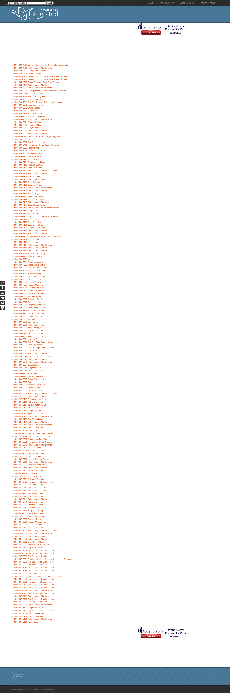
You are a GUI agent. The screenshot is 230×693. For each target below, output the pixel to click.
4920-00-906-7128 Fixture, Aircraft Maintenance (31, 173)
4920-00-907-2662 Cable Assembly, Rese (29, 465)
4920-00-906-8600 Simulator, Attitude (27, 302)
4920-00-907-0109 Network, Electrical (27, 402)
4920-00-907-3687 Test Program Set (26, 573)
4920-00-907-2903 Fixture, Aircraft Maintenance (31, 516)
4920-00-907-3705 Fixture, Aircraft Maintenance (31, 605)
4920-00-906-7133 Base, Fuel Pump (26, 185)
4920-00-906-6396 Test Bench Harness (28, 142)
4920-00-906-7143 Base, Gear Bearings (28, 196)
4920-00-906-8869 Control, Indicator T (27, 316)
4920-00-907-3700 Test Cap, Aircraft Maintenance (32, 593)
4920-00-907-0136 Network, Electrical (27, 413)
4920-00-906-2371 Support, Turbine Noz (28, 116)
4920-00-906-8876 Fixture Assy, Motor (27, 325)
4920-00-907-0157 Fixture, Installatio (27, 428)
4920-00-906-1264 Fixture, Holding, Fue (28, 96)
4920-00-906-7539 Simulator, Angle (26, 279)
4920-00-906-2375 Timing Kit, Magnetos (28, 125)
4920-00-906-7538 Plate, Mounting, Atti (28, 276)
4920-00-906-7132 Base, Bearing (25, 182)
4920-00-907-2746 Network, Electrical (27, 502)
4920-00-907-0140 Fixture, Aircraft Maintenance (31, 425)
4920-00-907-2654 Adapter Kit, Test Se (27, 450)
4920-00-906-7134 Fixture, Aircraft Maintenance (31, 188)
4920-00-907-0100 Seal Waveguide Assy (28, 399)
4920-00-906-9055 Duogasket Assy (26, 368)
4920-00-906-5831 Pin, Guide (24, 139)
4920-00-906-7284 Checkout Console (27, 262)
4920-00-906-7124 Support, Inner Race (28, 162)
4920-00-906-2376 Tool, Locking (25, 128)
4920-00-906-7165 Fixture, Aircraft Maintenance (31, 248)
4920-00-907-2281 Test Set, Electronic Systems (31, 442)
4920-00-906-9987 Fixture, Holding (26, 382)
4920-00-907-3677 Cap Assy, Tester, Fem (28, 548)
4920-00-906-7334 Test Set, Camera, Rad (29, 268)
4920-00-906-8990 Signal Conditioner (27, 333)
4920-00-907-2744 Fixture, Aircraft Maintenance (31, 499)
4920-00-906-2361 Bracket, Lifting (25, 108)
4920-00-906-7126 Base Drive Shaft (26, 168)
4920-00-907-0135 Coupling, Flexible (27, 410)
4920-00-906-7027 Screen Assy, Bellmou (28, 153)
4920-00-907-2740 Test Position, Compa (28, 488)
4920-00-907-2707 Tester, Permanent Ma (28, 470)
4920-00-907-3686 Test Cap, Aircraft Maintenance (32, 570)
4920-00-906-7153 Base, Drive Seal (26, 222)
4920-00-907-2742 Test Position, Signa (27, 493)
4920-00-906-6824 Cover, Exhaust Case (28, 151)
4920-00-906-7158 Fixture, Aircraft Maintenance (31, 230)
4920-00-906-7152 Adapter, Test (25, 219)
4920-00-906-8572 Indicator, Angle (26, 296)
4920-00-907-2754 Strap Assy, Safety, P (28, 510)
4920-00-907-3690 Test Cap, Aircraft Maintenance (32, 582)
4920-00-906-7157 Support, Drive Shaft (28, 228)
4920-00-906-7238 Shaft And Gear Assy (28, 253)
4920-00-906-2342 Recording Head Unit (28, 105)
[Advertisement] (73, 43)
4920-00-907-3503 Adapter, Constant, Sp (28, 522)
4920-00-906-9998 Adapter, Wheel (26, 388)
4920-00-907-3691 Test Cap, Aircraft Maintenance (32, 585)
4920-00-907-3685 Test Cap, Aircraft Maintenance (32, 567)
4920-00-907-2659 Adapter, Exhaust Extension (31, 459)
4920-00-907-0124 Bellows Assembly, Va (28, 405)
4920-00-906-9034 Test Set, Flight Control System (32, 348)
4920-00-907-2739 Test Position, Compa (28, 485)
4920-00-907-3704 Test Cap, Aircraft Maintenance (32, 602)
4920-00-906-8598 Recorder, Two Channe (29, 299)
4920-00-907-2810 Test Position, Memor (28, 513)
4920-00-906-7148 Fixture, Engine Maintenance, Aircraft (35, 208)
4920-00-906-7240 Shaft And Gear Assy (28, 256)
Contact (14, 679)
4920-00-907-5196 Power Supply (25, 622)
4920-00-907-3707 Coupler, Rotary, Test (28, 607)
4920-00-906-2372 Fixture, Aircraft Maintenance (31, 119)
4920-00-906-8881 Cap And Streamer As (28, 331)
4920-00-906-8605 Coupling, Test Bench (28, 305)
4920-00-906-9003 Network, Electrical (27, 336)
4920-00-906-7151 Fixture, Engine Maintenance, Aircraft (35, 216)
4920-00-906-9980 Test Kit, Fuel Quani (27, 376)
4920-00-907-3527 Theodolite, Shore (27, 527)
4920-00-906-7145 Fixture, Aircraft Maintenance (31, 202)
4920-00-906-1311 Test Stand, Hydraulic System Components (37, 102)
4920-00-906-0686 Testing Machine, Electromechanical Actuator (38, 91)
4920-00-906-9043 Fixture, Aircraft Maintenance (31, 353)
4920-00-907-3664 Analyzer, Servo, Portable (30, 545)
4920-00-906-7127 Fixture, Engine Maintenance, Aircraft (35, 171)
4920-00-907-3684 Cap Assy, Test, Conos (29, 565)
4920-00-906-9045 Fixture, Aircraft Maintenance (31, 359)
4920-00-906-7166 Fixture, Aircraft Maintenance (31, 251)
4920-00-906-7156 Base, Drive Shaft (27, 225)
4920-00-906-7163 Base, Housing (25, 242)
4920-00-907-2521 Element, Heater (26, 448)
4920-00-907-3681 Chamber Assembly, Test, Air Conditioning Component (42, 559)
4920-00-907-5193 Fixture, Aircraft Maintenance (31, 619)
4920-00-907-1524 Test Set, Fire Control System (31, 436)
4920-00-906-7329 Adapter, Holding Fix (28, 265)
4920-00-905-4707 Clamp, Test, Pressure (28, 71)
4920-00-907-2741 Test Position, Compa (28, 490)
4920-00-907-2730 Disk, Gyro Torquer (27, 476)
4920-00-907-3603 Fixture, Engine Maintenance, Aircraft (35, 530)
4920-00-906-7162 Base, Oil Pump (26, 239)
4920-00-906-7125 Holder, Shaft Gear (27, 165)
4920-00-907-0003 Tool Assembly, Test (27, 390)
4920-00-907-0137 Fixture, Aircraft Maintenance (31, 416)
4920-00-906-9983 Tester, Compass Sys (28, 379)
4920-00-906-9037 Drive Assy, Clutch (27, 350)
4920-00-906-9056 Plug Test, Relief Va (27, 370)
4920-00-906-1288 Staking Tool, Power (27, 99)
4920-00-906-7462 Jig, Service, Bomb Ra (28, 270)
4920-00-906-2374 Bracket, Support (26, 122)
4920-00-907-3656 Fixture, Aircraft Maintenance (31, 533)
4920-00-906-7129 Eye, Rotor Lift (25, 176)
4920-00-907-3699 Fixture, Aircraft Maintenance (31, 590)
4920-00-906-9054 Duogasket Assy (26, 365)
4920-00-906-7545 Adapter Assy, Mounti (28, 282)
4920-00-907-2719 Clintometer (24, 473)
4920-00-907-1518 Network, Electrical (27, 430)
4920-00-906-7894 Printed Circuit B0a (27, 288)
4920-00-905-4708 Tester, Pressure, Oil (28, 73)
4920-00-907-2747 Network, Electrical (27, 505)
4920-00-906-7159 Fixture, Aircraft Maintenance (31, 233)
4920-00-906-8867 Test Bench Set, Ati (27, 313)
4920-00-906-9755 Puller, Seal (24, 373)
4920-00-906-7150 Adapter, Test (25, 213)
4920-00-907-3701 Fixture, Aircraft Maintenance (31, 596)
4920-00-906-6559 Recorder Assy (25, 148)
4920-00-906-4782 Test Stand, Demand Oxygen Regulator (36, 136)
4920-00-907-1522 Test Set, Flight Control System (32, 433)
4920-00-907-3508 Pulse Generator (26, 525)
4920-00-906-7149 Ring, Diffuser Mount (28, 211)
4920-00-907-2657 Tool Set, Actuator (27, 456)
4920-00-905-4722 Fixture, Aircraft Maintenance (31, 88)
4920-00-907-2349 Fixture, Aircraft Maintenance (31, 445)
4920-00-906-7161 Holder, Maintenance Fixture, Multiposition (37, 236)
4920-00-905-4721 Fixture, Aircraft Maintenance (31, 85)
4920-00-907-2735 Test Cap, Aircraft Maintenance (32, 482)
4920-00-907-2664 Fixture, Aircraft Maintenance (31, 468)
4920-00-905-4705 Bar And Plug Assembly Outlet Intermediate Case (40, 65)
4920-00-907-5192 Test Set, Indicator (27, 616)
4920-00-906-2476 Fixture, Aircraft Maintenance (31, 131)
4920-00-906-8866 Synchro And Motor (27, 310)
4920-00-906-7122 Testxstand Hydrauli (27, 156)
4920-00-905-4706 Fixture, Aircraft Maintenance (31, 68)
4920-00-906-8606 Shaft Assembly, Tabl (28, 308)
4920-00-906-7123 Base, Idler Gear (26, 159)
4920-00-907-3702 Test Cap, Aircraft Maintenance (32, 599)
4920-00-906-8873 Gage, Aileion (25, 322)
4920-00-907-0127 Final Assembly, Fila (27, 408)
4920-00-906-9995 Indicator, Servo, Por (28, 385)
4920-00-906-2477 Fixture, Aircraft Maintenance (31, 133)
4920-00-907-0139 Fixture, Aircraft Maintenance (31, 422)
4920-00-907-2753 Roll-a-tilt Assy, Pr (27, 508)
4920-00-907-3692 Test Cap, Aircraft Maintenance (32, 588)
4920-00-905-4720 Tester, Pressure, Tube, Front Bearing (35, 82)
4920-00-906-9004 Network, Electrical (27, 339)
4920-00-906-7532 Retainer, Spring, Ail (27, 273)
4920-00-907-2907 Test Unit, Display (26, 519)
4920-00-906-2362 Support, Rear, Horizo (28, 111)
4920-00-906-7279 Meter (22, 259)
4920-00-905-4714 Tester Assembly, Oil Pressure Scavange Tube (39, 76)
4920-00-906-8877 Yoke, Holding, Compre (29, 328)
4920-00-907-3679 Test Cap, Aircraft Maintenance (32, 553)
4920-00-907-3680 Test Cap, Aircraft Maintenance (32, 556)
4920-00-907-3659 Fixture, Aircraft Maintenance (31, 539)
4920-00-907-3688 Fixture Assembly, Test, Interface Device (36, 576)
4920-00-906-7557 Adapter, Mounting (27, 285)
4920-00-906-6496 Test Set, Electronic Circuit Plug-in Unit (35, 145)
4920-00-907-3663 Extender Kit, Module (28, 542)
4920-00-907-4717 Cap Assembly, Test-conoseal (32, 610)
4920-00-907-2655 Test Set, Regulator (27, 453)
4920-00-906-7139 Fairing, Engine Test (27, 193)
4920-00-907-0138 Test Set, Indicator (27, 419)
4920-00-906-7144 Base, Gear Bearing (27, 199)
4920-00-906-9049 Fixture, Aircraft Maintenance (31, 362)
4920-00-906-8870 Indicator (23, 319)
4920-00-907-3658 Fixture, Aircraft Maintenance (31, 536)
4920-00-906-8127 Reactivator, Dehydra (28, 291)
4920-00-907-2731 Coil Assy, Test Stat (27, 479)
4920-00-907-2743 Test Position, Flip (27, 496)
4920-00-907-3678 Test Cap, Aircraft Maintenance (32, 550)
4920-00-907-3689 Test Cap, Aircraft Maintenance (32, 579)
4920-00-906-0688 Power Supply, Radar (28, 93)
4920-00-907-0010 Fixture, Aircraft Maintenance (31, 396)
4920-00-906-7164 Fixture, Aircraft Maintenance (31, 245)
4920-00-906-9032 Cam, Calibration (26, 345)
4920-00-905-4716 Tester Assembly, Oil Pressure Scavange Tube (39, 79)
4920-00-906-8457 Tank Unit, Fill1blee (27, 293)
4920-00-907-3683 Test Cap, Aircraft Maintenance (32, 562)
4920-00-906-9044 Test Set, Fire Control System (31, 356)
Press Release (16, 676)
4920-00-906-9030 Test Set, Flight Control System (32, 342)
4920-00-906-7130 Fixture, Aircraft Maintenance (31, 179)
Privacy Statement (17, 674)
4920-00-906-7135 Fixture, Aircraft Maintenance (31, 191)
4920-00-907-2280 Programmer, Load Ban (29, 439)
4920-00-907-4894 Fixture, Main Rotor (27, 613)
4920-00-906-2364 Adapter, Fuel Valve (27, 113)
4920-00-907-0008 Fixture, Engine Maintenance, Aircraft (35, 393)
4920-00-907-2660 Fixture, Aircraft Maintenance (31, 462)
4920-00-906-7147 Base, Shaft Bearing (28, 205)
